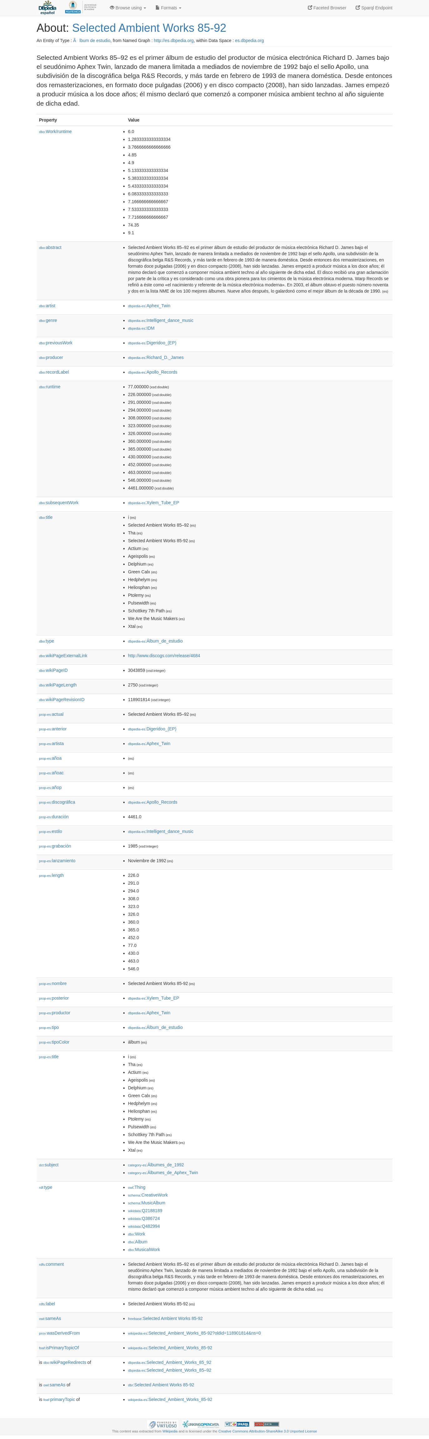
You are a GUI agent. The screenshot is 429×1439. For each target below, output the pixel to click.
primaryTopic (59, 1399)
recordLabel (54, 372)
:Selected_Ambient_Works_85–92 (169, 1370)
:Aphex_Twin (149, 305)
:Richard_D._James (156, 357)
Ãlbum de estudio (91, 40)
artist (47, 305)
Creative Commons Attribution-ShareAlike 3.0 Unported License (267, 1431)
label (47, 1303)
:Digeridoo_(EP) (152, 342)
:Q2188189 (145, 1210)
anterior (53, 728)
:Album (137, 1241)
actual (51, 714)
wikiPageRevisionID (62, 699)
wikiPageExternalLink (63, 655)
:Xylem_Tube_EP (153, 502)
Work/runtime (55, 131)
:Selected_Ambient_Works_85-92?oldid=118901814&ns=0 (194, 1333)
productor (54, 1012)
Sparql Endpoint (374, 7)
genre (48, 320)
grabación (55, 846)
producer (51, 357)
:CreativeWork (148, 1195)
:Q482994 (144, 1226)
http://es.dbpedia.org (174, 40)
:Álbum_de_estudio (155, 640)
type (46, 640)
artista (51, 743)
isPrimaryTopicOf (59, 1347)
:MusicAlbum (146, 1202)
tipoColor (54, 1042)
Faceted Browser (327, 7)
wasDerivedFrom (59, 1333)
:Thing (136, 1187)
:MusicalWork (144, 1249)
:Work (136, 1233)
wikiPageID (53, 670)
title (46, 517)
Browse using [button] (128, 7)
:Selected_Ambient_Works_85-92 (170, 1347)
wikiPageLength (58, 684)
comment (51, 1264)
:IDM (141, 328)
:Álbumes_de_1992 (156, 1164)
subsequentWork (59, 502)
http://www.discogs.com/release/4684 (164, 655)
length (51, 875)
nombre (53, 983)
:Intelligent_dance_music (160, 320)
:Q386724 (144, 1218)
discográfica (57, 802)
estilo (50, 831)
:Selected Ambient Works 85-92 (165, 1318)
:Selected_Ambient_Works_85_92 (169, 1362)
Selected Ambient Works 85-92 (149, 28)
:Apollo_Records (152, 372)
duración (54, 816)
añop (50, 787)
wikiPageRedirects (64, 1362)
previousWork (55, 342)
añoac (51, 772)
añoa (50, 758)
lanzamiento (57, 860)
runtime (49, 386)
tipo (49, 1027)
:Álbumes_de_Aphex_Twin (163, 1172)
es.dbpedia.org (249, 40)
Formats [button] (168, 7)
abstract (50, 247)
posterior (54, 998)
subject (48, 1164)
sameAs (50, 1318)
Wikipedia (170, 1431)
